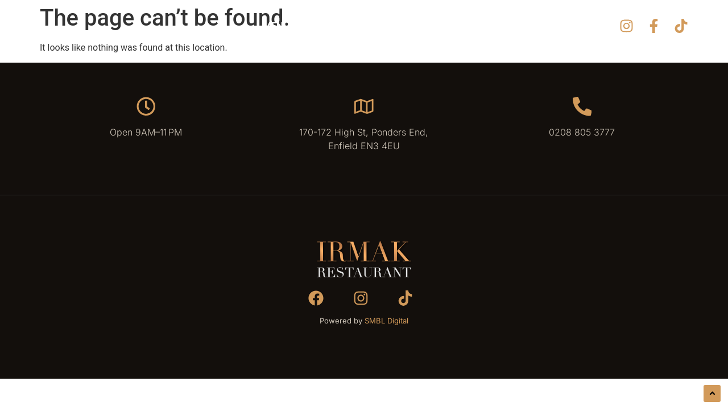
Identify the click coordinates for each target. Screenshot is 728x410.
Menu (276, 25)
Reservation (395, 25)
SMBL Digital (386, 322)
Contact (466, 25)
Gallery (327, 25)
